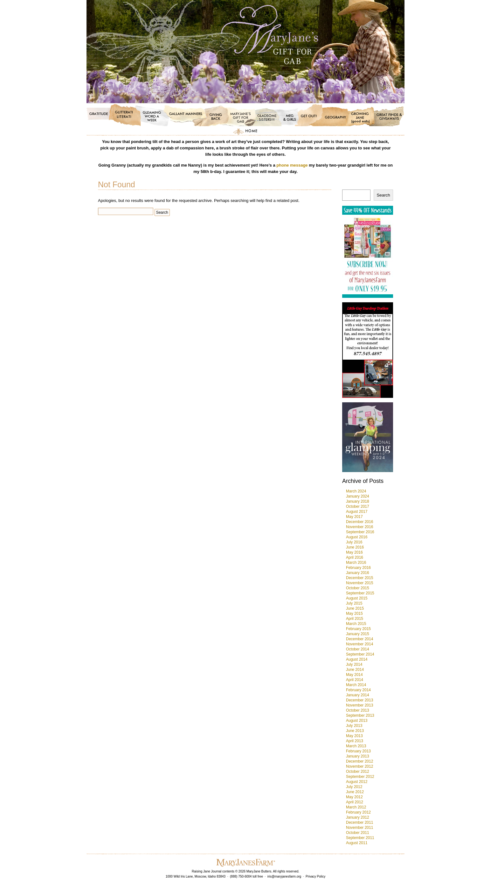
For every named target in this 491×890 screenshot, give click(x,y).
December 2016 (359, 522)
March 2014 (356, 685)
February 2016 (358, 567)
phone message (292, 165)
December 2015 (359, 578)
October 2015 (357, 588)
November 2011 (359, 827)
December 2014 (359, 639)
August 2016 (356, 537)
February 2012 (358, 812)
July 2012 (354, 787)
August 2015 (356, 598)
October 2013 (357, 710)
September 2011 (360, 838)
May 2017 (354, 516)
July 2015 (354, 603)
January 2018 (357, 501)
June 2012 (355, 792)
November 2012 (359, 766)
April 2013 (354, 741)
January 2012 (357, 817)
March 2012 (356, 807)
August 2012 (356, 781)
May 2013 (354, 736)
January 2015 (357, 634)
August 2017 (356, 511)
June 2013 (355, 731)
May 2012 (354, 797)
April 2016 (354, 557)
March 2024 (356, 491)
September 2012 (360, 776)
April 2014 (354, 680)
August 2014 (356, 659)
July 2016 (354, 542)
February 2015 (358, 629)
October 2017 (357, 506)
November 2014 (359, 644)
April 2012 (354, 802)
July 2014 (354, 664)
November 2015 (359, 583)
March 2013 (356, 746)
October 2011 (357, 832)
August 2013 (356, 720)
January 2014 (357, 695)
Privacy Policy (315, 876)
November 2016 (359, 527)
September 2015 (360, 593)
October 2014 (357, 649)
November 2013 (359, 705)
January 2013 (357, 756)
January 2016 (357, 573)
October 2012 (357, 771)
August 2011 (356, 843)
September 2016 (360, 532)
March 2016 (356, 562)
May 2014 (354, 674)
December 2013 (359, 700)
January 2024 (357, 496)
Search (383, 195)
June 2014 (355, 669)
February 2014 (358, 690)
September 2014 (360, 654)
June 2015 (355, 608)
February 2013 (358, 751)
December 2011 (359, 822)
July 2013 (354, 725)
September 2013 (360, 715)
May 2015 (354, 613)
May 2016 (354, 552)
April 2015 (354, 618)
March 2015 (356, 623)
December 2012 (359, 761)
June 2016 (355, 547)
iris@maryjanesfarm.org (284, 876)
